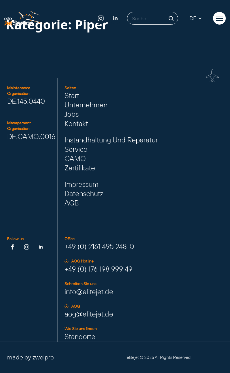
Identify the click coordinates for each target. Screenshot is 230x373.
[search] (171, 18)
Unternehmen (86, 104)
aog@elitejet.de (89, 313)
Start (72, 95)
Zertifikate (80, 167)
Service (76, 149)
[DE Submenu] (201, 18)
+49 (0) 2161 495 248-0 (99, 246)
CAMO (75, 158)
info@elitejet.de (89, 291)
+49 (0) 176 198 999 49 (98, 269)
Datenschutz (84, 193)
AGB (72, 202)
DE (193, 18)
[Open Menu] (219, 18)
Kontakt (76, 123)
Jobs (72, 114)
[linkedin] (115, 18)
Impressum (81, 184)
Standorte (80, 336)
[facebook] (12, 247)
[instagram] (100, 18)
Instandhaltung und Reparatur (111, 139)
